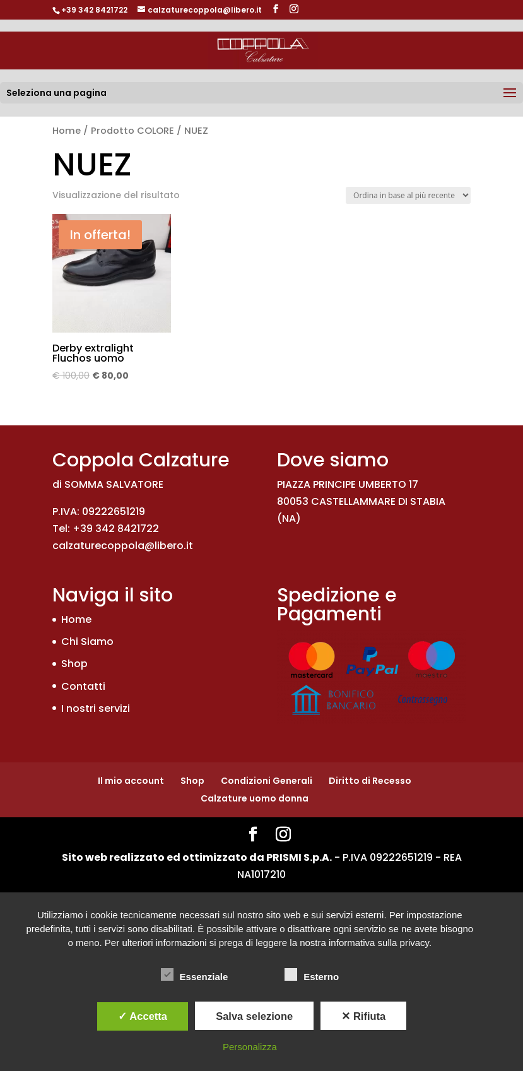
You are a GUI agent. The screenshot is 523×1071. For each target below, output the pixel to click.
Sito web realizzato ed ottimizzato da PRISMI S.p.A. (197, 857)
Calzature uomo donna (255, 798)
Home (66, 130)
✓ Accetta (142, 1016)
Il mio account (131, 780)
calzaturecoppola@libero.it (122, 545)
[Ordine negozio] (408, 195)
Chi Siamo (87, 641)
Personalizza (250, 1046)
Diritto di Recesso (370, 780)
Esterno (312, 975)
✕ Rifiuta (363, 1016)
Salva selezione (254, 1016)
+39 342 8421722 (94, 9)
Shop (74, 663)
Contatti (83, 686)
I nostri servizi (95, 708)
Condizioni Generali (266, 780)
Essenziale (194, 975)
